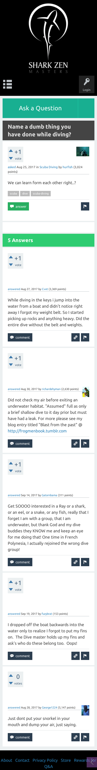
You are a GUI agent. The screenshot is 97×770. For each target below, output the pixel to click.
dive (25, 193)
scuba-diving (41, 193)
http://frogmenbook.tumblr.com (37, 431)
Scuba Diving (49, 167)
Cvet (45, 289)
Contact (22, 760)
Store (66, 760)
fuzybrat (47, 613)
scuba (13, 193)
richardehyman (51, 389)
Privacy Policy (45, 760)
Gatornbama (49, 495)
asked (12, 167)
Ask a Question (40, 108)
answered (14, 289)
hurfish (68, 167)
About (6, 760)
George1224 (49, 707)
